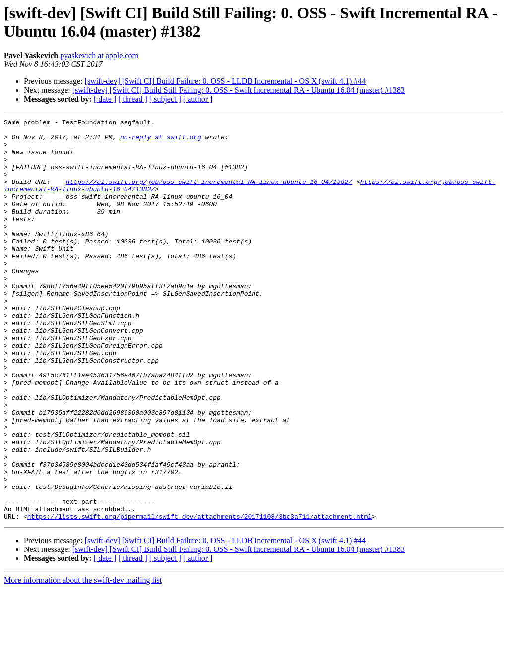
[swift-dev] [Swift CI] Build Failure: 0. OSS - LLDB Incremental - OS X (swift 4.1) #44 (225, 81)
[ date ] (105, 99)
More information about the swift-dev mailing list (83, 660)
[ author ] (198, 99)
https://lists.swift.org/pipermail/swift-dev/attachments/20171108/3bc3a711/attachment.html (199, 596)
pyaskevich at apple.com (99, 55)
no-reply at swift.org (160, 141)
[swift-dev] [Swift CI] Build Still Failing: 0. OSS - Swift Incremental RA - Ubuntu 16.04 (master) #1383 (238, 90)
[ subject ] (165, 99)
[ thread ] (132, 99)
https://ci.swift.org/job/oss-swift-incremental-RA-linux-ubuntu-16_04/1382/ (209, 194)
